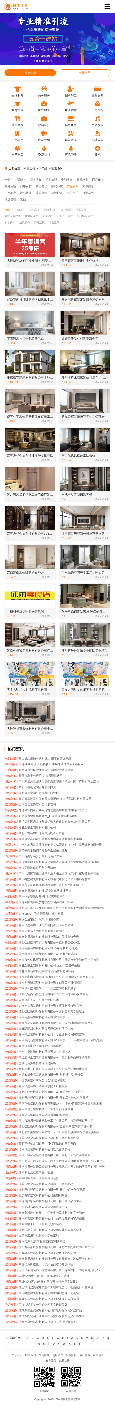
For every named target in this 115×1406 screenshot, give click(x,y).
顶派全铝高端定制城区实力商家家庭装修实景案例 (50, 839)
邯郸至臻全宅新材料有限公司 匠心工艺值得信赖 (49, 965)
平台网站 (19, 209)
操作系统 (34, 209)
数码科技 (57, 186)
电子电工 (72, 192)
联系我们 (30, 1355)
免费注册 (84, 72)
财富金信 (29, 168)
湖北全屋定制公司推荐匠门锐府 (39, 793)
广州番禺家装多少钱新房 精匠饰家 (41, 856)
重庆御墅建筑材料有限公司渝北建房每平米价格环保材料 (54, 879)
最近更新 (84, 1355)
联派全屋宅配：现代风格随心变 (39, 919)
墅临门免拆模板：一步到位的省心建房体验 (46, 1264)
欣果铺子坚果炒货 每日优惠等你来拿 (42, 896)
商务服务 (35, 179)
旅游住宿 (10, 186)
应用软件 (66, 209)
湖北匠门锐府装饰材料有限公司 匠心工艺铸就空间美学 (53, 1097)
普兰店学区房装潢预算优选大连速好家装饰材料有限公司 (54, 821)
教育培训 (82, 179)
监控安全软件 (12, 216)
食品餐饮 (41, 186)
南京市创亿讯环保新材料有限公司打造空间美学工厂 (52, 885)
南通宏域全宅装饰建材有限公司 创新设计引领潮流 (51, 1074)
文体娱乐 (88, 186)
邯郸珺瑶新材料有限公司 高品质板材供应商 (46, 971)
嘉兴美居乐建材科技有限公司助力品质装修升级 (49, 936)
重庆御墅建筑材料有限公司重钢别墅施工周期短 (49, 1293)
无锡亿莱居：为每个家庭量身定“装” (41, 931)
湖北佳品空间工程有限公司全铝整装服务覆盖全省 (50, 1229)
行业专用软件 (65, 216)
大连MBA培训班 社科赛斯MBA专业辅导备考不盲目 (51, 764)
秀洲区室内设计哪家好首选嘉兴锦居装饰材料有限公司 (53, 810)
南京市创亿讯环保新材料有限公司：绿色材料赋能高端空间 (56, 1023)
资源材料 (88, 192)
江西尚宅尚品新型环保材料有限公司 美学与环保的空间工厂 (56, 994)
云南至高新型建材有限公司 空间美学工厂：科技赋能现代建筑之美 (61, 1040)
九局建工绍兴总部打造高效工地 (39, 1235)
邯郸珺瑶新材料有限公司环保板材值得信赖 (46, 1028)
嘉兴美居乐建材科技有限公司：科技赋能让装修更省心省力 (56, 1258)
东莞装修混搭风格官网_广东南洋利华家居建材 (48, 816)
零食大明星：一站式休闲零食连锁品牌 (43, 1304)
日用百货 (26, 186)
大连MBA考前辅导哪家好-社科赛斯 (41, 913)
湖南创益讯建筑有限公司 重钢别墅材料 (43, 1115)
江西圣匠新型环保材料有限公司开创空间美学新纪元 (52, 1011)
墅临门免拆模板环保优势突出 (37, 1063)
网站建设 (39, 222)
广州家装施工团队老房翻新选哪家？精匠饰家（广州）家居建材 (59, 781)
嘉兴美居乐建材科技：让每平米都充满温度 (46, 1109)
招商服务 (44, 1355)
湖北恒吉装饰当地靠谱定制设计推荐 (42, 833)
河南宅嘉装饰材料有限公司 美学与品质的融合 (48, 1321)
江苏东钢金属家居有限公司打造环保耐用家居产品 (50, 1310)
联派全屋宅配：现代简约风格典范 (40, 1046)
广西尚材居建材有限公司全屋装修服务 (43, 1206)
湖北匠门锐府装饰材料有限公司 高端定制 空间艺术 (51, 1092)
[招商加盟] (11, 758)
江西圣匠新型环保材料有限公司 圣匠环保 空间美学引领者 (55, 1126)
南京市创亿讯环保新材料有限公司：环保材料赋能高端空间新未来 (60, 1103)
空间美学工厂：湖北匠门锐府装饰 (40, 1224)
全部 (7, 179)
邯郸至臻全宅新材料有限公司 (37, 827)
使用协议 (57, 1355)
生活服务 (20, 179)
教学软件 (10, 222)
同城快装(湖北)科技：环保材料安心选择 (44, 1275)
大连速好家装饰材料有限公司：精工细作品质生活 (50, 1201)
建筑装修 (41, 192)
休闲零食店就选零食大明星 (36, 1172)
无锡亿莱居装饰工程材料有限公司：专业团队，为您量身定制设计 (60, 1270)
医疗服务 (98, 179)
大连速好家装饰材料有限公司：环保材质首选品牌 (50, 1005)
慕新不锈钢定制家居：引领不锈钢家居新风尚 (47, 1143)
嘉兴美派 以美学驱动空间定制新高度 (42, 1241)
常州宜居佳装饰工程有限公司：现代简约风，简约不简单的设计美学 (62, 1166)
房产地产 (10, 192)
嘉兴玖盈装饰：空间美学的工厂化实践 (43, 1086)
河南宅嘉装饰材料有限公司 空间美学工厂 (45, 1017)
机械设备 (57, 192)
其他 (23, 199)
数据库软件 (31, 216)
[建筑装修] (11, 775)
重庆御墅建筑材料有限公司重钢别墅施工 (44, 1195)
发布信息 (30, 72)
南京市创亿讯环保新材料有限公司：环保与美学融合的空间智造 (59, 959)
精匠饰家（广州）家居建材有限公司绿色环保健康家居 (53, 1069)
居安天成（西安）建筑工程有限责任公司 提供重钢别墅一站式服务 (61, 1160)
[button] (50, 54)
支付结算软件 (85, 216)
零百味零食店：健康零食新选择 (39, 1178)
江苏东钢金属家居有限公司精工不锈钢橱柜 (46, 1183)
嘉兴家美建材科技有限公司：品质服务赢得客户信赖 (52, 1218)
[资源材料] (11, 781)
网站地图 (98, 1355)
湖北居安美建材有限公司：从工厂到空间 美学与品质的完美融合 (59, 1132)
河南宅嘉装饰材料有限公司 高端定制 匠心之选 (48, 948)
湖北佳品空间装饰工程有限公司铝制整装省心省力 (50, 942)
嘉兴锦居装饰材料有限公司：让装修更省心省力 (49, 1298)
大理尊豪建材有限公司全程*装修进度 (42, 1080)
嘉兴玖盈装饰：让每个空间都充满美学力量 (46, 925)
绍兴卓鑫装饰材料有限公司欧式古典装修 (44, 1149)
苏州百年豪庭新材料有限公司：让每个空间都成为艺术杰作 (56, 1247)
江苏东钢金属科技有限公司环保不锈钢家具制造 (49, 1138)
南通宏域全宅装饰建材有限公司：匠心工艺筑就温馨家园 (54, 1155)
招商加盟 (51, 179)
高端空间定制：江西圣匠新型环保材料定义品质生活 (52, 1316)
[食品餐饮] (11, 1172)
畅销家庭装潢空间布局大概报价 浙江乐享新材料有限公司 (55, 798)
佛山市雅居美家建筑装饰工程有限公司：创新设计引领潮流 (56, 1287)
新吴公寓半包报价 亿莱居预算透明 (41, 775)
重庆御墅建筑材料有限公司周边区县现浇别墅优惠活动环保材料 (59, 862)
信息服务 (56, 168)
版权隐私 (71, 1355)
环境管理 (10, 199)
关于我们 (17, 1355)
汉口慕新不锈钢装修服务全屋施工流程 (43, 850)
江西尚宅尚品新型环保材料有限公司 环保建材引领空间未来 (56, 977)
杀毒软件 (81, 209)
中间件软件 (50, 209)
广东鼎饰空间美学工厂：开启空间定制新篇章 (47, 988)
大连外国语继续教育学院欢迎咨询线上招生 (46, 902)
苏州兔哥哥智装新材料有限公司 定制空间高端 (48, 954)
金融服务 (67, 179)
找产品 (43, 168)
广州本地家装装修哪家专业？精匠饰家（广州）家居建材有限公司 (60, 844)
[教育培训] (11, 764)
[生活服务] (11, 1178)
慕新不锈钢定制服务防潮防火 (37, 787)
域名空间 (54, 222)
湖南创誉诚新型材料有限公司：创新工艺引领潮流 (50, 982)
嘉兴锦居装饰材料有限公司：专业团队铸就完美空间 (52, 1034)
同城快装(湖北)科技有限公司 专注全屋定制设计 (49, 1281)
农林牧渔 (26, 192)
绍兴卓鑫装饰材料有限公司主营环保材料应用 (47, 1252)
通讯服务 (24, 222)
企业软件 (47, 216)
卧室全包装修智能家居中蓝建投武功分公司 (46, 770)
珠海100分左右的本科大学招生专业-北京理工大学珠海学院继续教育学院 (64, 908)
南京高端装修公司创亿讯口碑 (37, 867)
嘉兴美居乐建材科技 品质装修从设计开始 (45, 890)
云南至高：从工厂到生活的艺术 (39, 1000)
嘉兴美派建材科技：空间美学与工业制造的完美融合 (52, 1212)
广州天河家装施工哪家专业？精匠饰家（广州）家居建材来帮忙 (59, 873)
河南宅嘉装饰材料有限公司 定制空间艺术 (45, 1051)
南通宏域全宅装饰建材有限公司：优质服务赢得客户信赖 (54, 1057)
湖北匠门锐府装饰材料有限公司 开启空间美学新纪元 (52, 1189)
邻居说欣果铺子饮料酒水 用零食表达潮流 (45, 758)
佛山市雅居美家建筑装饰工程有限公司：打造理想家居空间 (56, 1120)
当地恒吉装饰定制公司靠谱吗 (37, 804)
